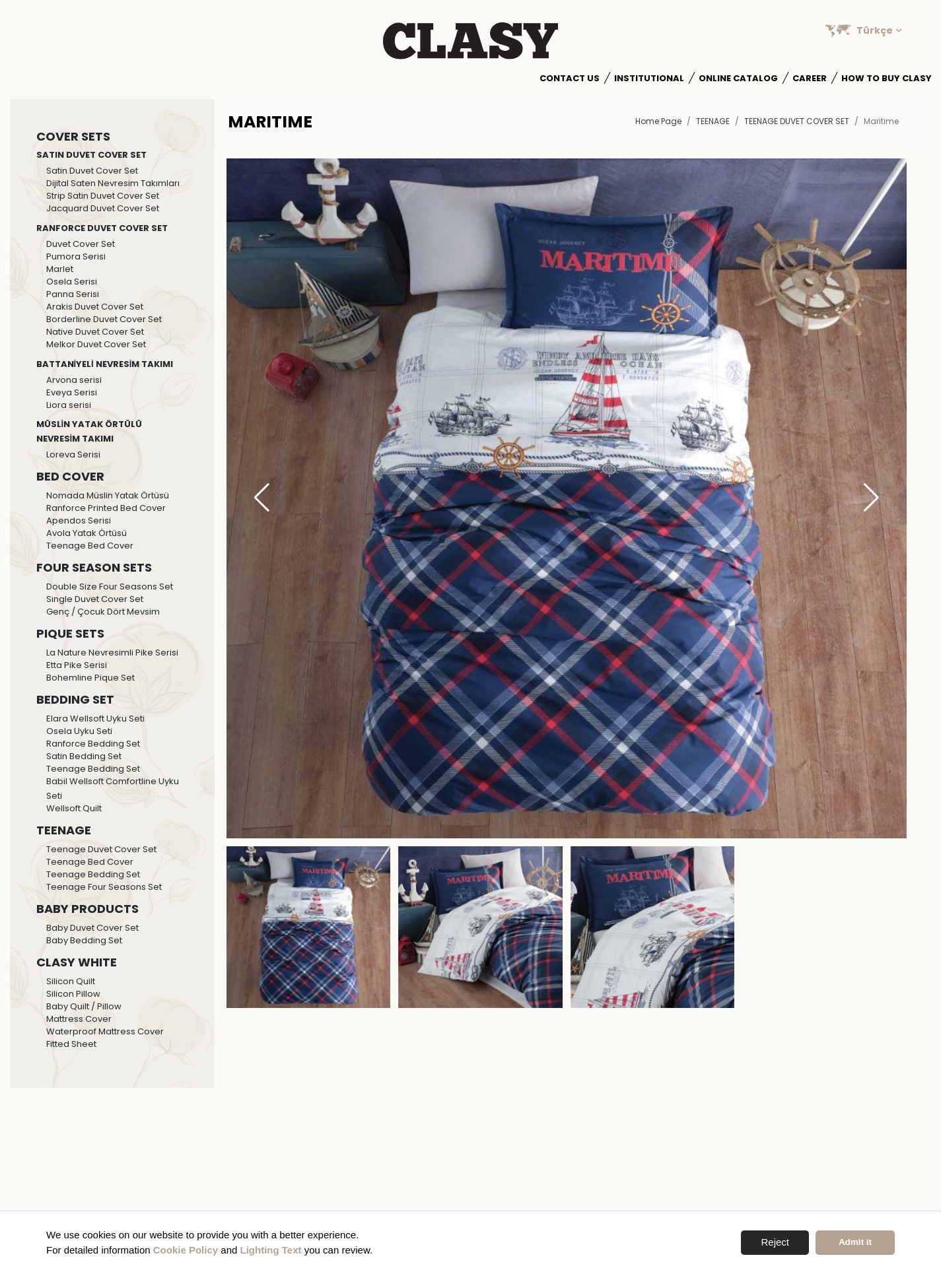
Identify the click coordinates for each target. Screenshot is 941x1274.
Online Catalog (738, 78)
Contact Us (570, 78)
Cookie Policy (185, 1250)
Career (809, 78)
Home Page (658, 121)
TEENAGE (713, 121)
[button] (871, 498)
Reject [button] (775, 1242)
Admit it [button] (855, 1242)
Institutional (649, 78)
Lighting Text (271, 1250)
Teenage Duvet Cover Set (796, 121)
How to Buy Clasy (886, 78)
